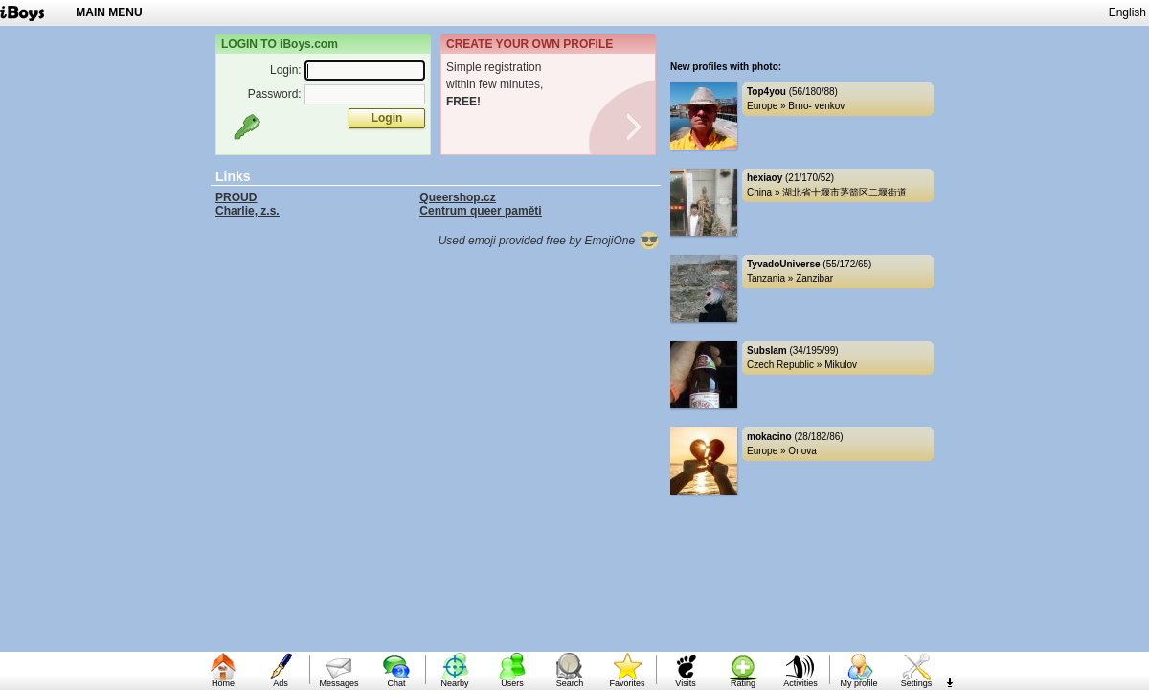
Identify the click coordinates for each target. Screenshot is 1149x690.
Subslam (767, 350)
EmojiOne (622, 240)
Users (512, 683)
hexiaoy (764, 177)
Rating (743, 683)
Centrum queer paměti (480, 211)
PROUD (236, 197)
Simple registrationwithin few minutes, (494, 84)
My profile (858, 683)
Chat (396, 683)
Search (570, 683)
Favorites (626, 683)
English (1127, 12)
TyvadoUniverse (784, 264)
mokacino (769, 436)
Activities (800, 683)
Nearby (454, 683)
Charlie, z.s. (247, 211)
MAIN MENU (109, 12)
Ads (280, 683)
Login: (286, 70)
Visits (685, 683)
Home (223, 683)
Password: (275, 94)
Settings (917, 683)
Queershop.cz (457, 197)
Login (387, 118)
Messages (338, 683)
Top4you (766, 91)
